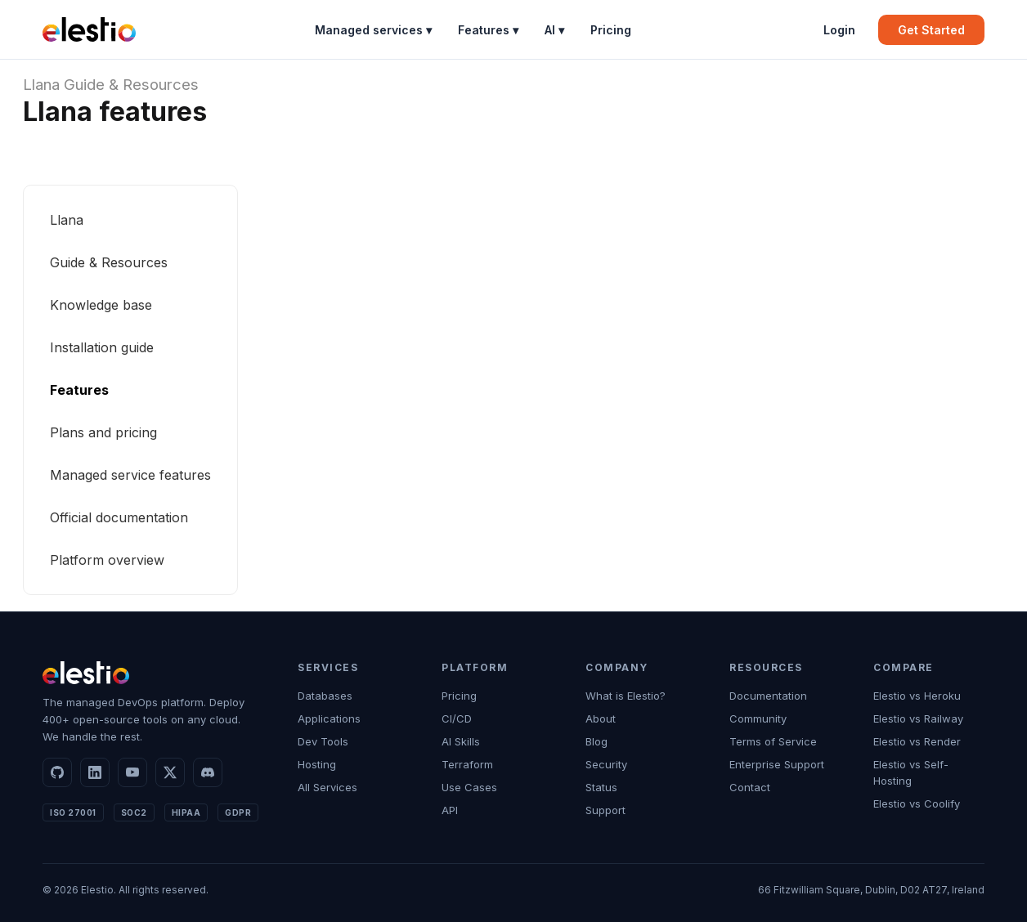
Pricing (610, 30)
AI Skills (461, 741)
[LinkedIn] (95, 772)
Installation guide (102, 347)
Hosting (317, 764)
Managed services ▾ (373, 30)
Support (605, 810)
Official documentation (119, 517)
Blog (596, 741)
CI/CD (457, 718)
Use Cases (469, 787)
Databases (325, 695)
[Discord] (207, 772)
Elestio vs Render (917, 741)
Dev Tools (323, 741)
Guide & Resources (131, 84)
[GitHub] (57, 772)
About (600, 718)
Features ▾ (488, 30)
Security (606, 764)
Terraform (467, 764)
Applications (329, 718)
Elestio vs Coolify (916, 803)
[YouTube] (132, 772)
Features (79, 390)
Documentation (768, 695)
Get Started (931, 30)
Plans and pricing (103, 432)
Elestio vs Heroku (917, 695)
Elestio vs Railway (918, 718)
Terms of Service (773, 741)
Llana (41, 84)
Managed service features (130, 475)
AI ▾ (554, 30)
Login (839, 30)
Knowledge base (101, 305)
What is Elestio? (625, 695)
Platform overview (107, 560)
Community (758, 718)
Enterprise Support (776, 764)
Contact (749, 787)
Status (601, 787)
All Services (327, 787)
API (450, 810)
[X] (170, 772)
